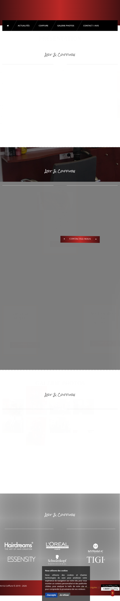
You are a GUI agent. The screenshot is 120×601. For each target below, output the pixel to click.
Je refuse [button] (64, 595)
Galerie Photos (65, 25)
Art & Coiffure (15, 9)
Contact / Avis (91, 25)
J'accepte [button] (51, 595)
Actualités (24, 25)
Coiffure (43, 25)
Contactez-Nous (80, 239)
